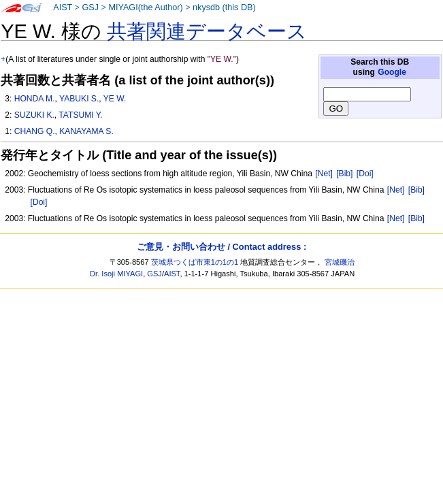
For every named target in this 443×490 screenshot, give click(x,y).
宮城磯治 (340, 262)
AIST (62, 7)
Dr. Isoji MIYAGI (116, 274)
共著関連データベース (207, 31)
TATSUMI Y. (80, 115)
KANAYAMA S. (86, 131)
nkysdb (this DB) (224, 7)
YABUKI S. (79, 98)
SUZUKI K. (34, 115)
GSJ (90, 7)
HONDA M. (34, 98)
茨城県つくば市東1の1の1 (195, 262)
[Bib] (344, 173)
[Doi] (365, 173)
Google (392, 72)
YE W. (115, 98)
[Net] (324, 173)
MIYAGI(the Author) (145, 7)
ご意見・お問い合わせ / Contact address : (221, 247)
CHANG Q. (34, 131)
